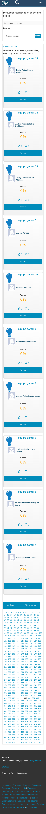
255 (39, 677)
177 (14, 657)
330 (22, 701)
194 (9, 662)
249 (14, 677)
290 (35, 688)
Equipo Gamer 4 (27, 545)
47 (38, 620)
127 (31, 641)
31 (21, 617)
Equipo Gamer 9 (27, 329)
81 (4, 631)
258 (14, 680)
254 (35, 677)
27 (8, 617)
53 (21, 623)
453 (9, 737)
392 (18, 719)
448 (26, 735)
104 (9, 636)
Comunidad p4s (10, 46)
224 (22, 670)
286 (18, 688)
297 (26, 690)
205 (18, 664)
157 (5, 651)
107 (22, 636)
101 (36, 633)
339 (22, 703)
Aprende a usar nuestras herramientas (19, 804)
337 (14, 703)
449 (31, 735)
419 (18, 727)
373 (14, 714)
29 (14, 617)
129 (39, 641)
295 (18, 690)
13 (36, 612)
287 (22, 688)
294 (14, 690)
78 (31, 628)
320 (9, 698)
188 (22, 659)
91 (38, 631)
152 (22, 649)
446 (18, 735)
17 (11, 615)
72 (11, 628)
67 (31, 625)
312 (14, 696)
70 (4, 628)
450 (35, 735)
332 (31, 701)
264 (39, 680)
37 (4, 620)
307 (31, 693)
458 (31, 737)
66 (28, 625)
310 (5, 696)
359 (31, 709)
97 (21, 633)
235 (31, 672)
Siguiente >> (30, 605)
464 (18, 740)
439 (26, 732)
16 (8, 615)
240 (14, 675)
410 (18, 724)
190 (31, 659)
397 (39, 719)
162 (26, 651)
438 (22, 732)
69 (38, 625)
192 (39, 659)
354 (9, 709)
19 (18, 615)
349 (26, 706)
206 (22, 664)
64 (21, 625)
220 (5, 670)
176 (9, 657)
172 (31, 654)
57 (34, 623)
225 (26, 670)
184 (5, 659)
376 (26, 714)
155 (35, 649)
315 (26, 696)
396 (35, 719)
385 (26, 716)
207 (26, 664)
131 (9, 644)
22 (28, 615)
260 (22, 680)
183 (39, 657)
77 (28, 628)
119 (35, 638)
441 (35, 732)
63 (18, 625)
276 (14, 685)
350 (31, 706)
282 (39, 685)
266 (9, 683)
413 (31, 724)
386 (31, 716)
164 (35, 651)
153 (26, 649)
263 (35, 680)
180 (26, 657)
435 (9, 732)
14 (39, 612)
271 (31, 683)
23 (31, 615)
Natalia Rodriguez (23, 287)
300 (39, 690)
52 (18, 623)
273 (39, 683)
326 (5, 701)
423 (35, 727)
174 (39, 654)
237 (39, 672)
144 (26, 646)
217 (31, 667)
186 (14, 659)
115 (18, 638)
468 (35, 740)
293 (9, 690)
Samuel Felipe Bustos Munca (28, 396)
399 (9, 722)
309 (39, 693)
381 (9, 716)
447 (22, 735)
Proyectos (17, 785)
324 (33, 698)
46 (34, 620)
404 (31, 722)
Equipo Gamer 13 (28, 166)
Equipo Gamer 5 (27, 491)
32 (24, 617)
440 (31, 732)
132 (14, 644)
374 (18, 714)
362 (5, 711)
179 (22, 657)
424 (39, 727)
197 (22, 662)
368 (31, 711)
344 (5, 706)
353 (5, 709)
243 (26, 675)
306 (26, 693)
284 (9, 688)
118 (31, 638)
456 (22, 737)
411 (22, 724)
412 (26, 724)
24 (34, 615)
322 (18, 698)
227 (35, 670)
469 (39, 740)
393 (22, 719)
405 (35, 722)
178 (18, 657)
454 (14, 737)
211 (5, 667)
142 (18, 646)
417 (9, 727)
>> (29, 698)
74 (18, 628)
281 (35, 685)
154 (31, 649)
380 (5, 716)
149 (9, 649)
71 (8, 628)
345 (9, 706)
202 (5, 664)
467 (31, 740)
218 (35, 667)
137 (35, 644)
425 (5, 729)
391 (14, 719)
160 (18, 651)
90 (34, 631)
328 (14, 701)
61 (11, 625)
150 (14, 649)
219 (39, 667)
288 (26, 688)
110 (35, 636)
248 (9, 677)
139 (5, 646)
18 (14, 615)
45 (31, 620)
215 (22, 667)
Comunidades (32, 807)
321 (14, 698)
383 (18, 716)
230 (9, 672)
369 (35, 711)
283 (5, 688)
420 (22, 727)
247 (5, 677)
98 (24, 633)
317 (35, 696)
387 (35, 716)
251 (22, 677)
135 (26, 644)
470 (5, 742)
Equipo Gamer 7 (27, 383)
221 (9, 670)
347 (18, 706)
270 (26, 683)
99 (28, 633)
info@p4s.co (35, 761)
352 (39, 706)
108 (26, 636)
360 (35, 709)
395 (31, 719)
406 (39, 722)
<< (22, 698)
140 (9, 646)
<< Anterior (12, 605)
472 (14, 742)
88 (28, 631)
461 (5, 740)
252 (26, 677)
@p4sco (5, 767)
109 (31, 636)
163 (31, 651)
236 (35, 672)
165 (39, 651)
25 (38, 615)
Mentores (7, 785)
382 (14, 716)
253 (31, 677)
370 (39, 711)
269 (22, 683)
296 (22, 690)
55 (28, 623)
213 (14, 667)
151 (18, 649)
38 (8, 620)
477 (35, 742)
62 (14, 625)
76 (24, 628)
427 (14, 729)
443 (5, 735)
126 (26, 641)
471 (9, 742)
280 (31, 685)
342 (35, 703)
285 (14, 688)
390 (9, 719)
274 (5, 685)
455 (18, 737)
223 (18, 670)
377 (31, 714)
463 (14, 740)
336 (9, 703)
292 (5, 690)
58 (38, 623)
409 (14, 724)
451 (39, 735)
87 (24, 631)
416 (5, 727)
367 (26, 711)
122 (9, 641)
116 (22, 638)
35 (34, 617)
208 (31, 664)
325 (38, 698)
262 (31, 680)
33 (28, 617)
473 (18, 742)
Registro (16, 788)
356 (18, 709)
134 (22, 644)
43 (24, 620)
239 (9, 675)
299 (35, 690)
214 (18, 667)
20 (21, 615)
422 (31, 727)
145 (31, 646)
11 (29, 612)
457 (26, 737)
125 (22, 641)
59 (4, 625)
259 (18, 680)
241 (18, 675)
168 (14, 654)
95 (14, 633)
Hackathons (31, 801)
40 (14, 620)
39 (11, 620)
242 (22, 675)
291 (39, 688)
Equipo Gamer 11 (28, 220)
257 (9, 680)
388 (39, 716)
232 (18, 672)
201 (39, 662)
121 (5, 641)
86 (21, 631)
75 (21, 628)
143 (22, 646)
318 (39, 696)
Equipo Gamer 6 (27, 437)
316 (31, 696)
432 (35, 729)
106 (18, 636)
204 (14, 664)
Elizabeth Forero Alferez (26, 342)
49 (8, 623)
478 (39, 742)
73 (14, 628)
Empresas (32, 788)
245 (35, 675)
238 (5, 675)
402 (22, 722)
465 (22, 740)
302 (9, 693)
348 (22, 706)
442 (39, 732)
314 (22, 696)
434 (5, 732)
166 (5, 654)
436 (14, 732)
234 (26, 672)
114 (14, 638)
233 (22, 672)
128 (35, 641)
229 (5, 672)
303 (14, 693)
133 (18, 644)
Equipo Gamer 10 (28, 274)
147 (39, 646)
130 (5, 644)
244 (31, 675)
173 (35, 654)
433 (39, 729)
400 (14, 722)
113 (9, 638)
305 (22, 693)
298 (31, 690)
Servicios (16, 791)
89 (31, 631)
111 (39, 636)
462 (9, 740)
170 (22, 654)
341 (31, 703)
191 (35, 659)
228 (39, 670)
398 (5, 722)
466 (26, 740)
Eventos (27, 785)
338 (18, 703)
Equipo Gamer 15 (28, 58)
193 (5, 662)
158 (9, 651)
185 (9, 659)
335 (5, 703)
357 (22, 709)
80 (38, 628)
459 (35, 737)
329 (18, 701)
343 (39, 703)
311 (9, 696)
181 (31, 657)
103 (5, 636)
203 (9, 664)
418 (14, 727)
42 (21, 620)
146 (35, 646)
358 (26, 709)
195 (14, 662)
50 (11, 623)
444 (9, 735)
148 (5, 649)
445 (14, 735)
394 (26, 719)
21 (24, 615)
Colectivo (6, 791)
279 (26, 685)
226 (31, 670)
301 (5, 693)
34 (31, 617)
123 (14, 641)
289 (31, 688)
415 (39, 724)
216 (26, 667)
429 (22, 729)
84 (14, 631)
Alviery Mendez (22, 233)
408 (9, 724)
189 (26, 659)
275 (9, 685)
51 (14, 623)
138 (39, 644)
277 (18, 685)
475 (26, 742)
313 (18, 696)
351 (35, 706)
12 (32, 612)
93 (8, 633)
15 (4, 615)
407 (5, 724)
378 (35, 714)
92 (4, 633)
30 (18, 617)
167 (9, 654)
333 (35, 701)
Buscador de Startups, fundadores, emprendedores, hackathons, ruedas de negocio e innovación (21, 794)
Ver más (23, 99)
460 (39, 737)
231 (14, 672)
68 (34, 625)
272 (35, 683)
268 (18, 683)
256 (5, 680)
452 (5, 737)
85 (18, 631)
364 (14, 711)
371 (5, 714)
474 (22, 742)
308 (35, 693)
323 (26, 698)
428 (18, 729)
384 (22, 716)
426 (9, 729)
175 (5, 657)
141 (14, 646)
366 (22, 711)
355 (14, 709)
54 (24, 623)
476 (31, 742)
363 (9, 711)
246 (39, 675)
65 (24, 625)
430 (26, 729)
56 (31, 623)
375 (22, 714)
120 (39, 638)
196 (18, 662)
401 (18, 722)
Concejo (22, 801)
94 (11, 633)
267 (14, 683)
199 (31, 662)
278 (22, 685)
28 (11, 617)
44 (28, 620)
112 (5, 638)
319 (5, 698)
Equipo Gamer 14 (28, 112)
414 (35, 724)
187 (18, 659)
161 (22, 651)
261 (26, 680)
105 (14, 636)
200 (35, 662)
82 (8, 631)
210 (39, 664)
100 (32, 633)
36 (38, 617)
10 (26, 612)
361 (39, 709)
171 (26, 654)
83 (11, 631)
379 (39, 714)
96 (18, 633)
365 (18, 711)
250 (18, 677)
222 (14, 670)
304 (18, 693)
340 (26, 703)
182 (35, 657)
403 (26, 722)
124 (18, 641)
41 (18, 620)
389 (5, 719)
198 (26, 662)
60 (8, 625)
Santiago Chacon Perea (25, 558)
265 (5, 683)
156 (39, 649)
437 (18, 732)
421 (26, 727)
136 (31, 644)
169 (18, 654)
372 (9, 714)
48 (4, 623)
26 (4, 617)
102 (40, 633)
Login (23, 788)
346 (14, 706)
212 (9, 667)
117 (26, 638)
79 (34, 628)
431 (31, 729)
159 (14, 651)
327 (9, 701)
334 (39, 701)
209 (35, 664)
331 (26, 701)
